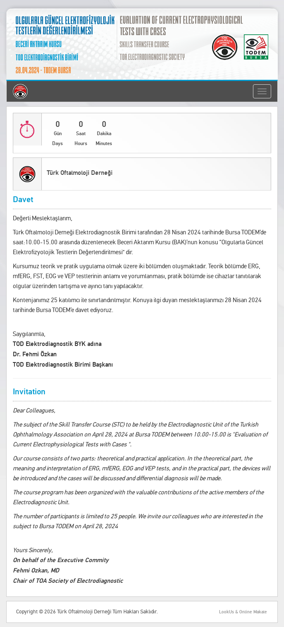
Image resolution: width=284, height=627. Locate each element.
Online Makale (253, 612)
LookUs (226, 612)
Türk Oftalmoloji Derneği (80, 173)
